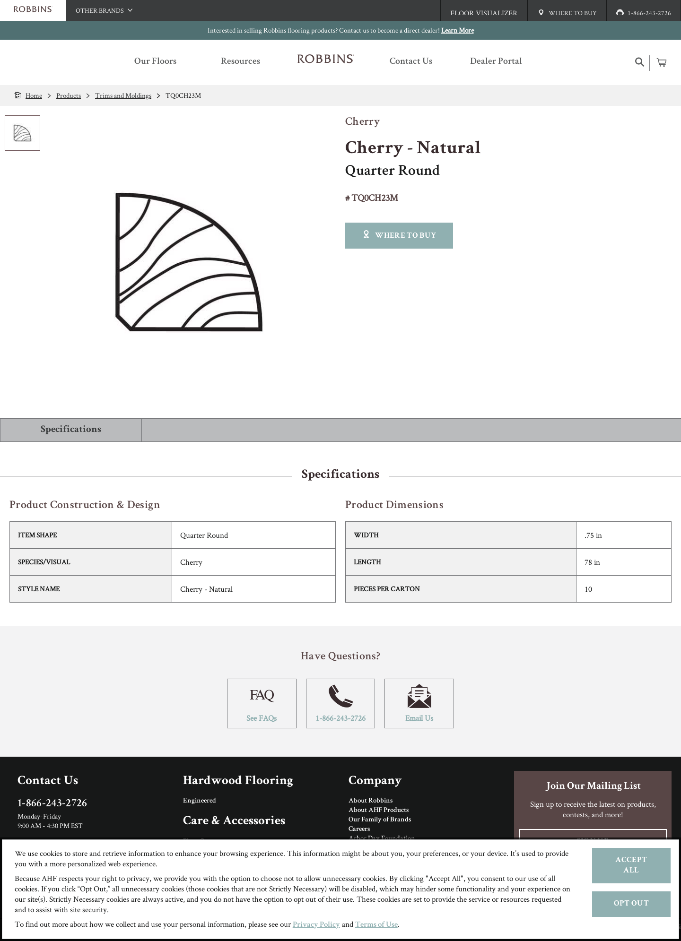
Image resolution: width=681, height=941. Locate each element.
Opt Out (631, 904)
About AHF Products (379, 810)
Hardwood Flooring (238, 781)
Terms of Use (376, 925)
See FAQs (261, 703)
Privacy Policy (316, 925)
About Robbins (371, 801)
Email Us (419, 703)
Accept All (631, 865)
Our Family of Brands (380, 820)
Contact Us (47, 781)
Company (375, 781)
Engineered (199, 801)
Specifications (71, 430)
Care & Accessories (234, 821)
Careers (359, 829)
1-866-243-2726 (340, 703)
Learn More (457, 30)
